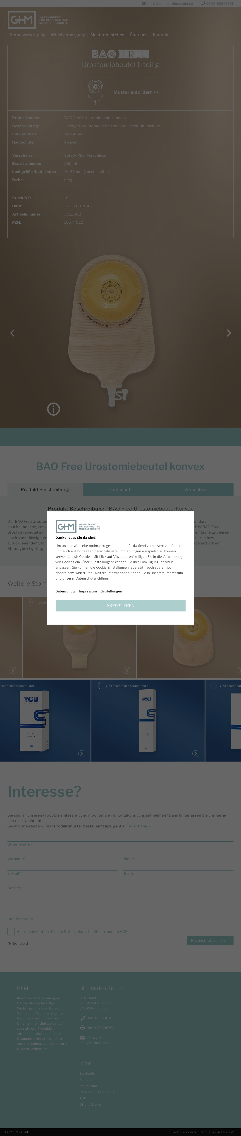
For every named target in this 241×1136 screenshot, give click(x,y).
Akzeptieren (120, 605)
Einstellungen (111, 591)
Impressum (88, 591)
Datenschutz (66, 591)
